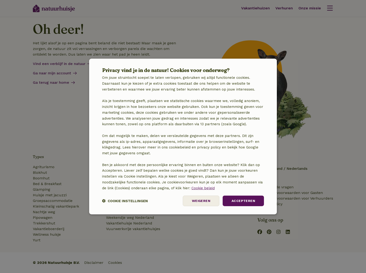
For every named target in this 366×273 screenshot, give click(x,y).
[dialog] (183, 136)
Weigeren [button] (201, 201)
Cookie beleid (203, 188)
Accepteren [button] (243, 201)
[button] (125, 201)
